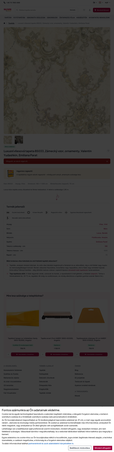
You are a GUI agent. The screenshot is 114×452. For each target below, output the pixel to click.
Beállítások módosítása (80, 448)
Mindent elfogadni (103, 448)
